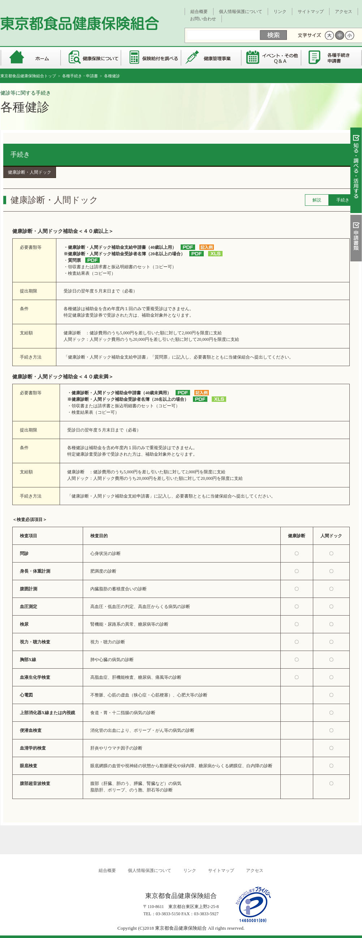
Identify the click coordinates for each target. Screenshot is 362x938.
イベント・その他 (272, 57)
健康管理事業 (211, 57)
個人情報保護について (240, 11)
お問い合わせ (203, 18)
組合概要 (199, 11)
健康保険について (90, 57)
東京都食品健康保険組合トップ (28, 76)
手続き (20, 154)
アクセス (343, 11)
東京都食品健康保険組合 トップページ (30, 57)
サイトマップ (311, 11)
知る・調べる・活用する (356, 172)
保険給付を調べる (151, 57)
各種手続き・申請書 (332, 57)
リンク (279, 11)
